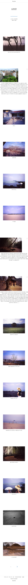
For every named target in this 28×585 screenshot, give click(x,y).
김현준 (14, 9)
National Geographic (14, 578)
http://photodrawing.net (14, 16)
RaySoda (14, 1)
